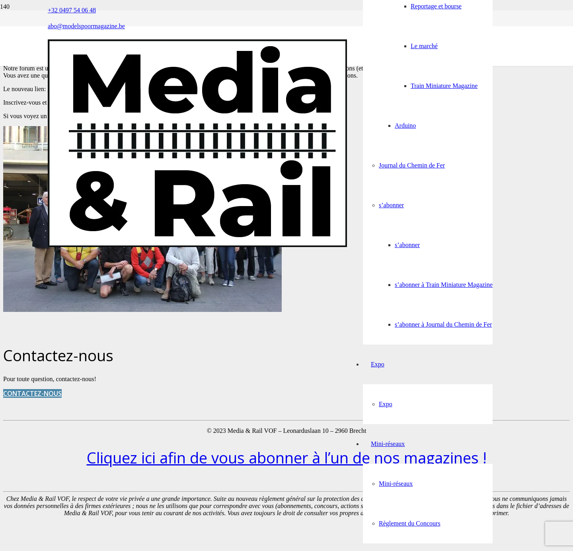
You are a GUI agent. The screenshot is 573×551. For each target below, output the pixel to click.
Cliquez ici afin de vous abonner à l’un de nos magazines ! (287, 457)
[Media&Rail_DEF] (197, 244)
